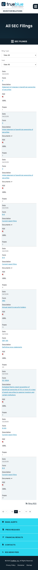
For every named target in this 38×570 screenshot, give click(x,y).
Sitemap (29, 565)
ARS (3, 301)
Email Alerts (11, 522)
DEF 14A (5, 341)
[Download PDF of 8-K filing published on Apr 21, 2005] (3, 231)
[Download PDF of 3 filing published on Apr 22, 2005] (3, 142)
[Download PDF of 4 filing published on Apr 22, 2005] (3, 97)
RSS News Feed (12, 552)
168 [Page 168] (20, 512)
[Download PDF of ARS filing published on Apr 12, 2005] (3, 314)
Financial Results (14, 537)
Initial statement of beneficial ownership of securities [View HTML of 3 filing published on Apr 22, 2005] (17, 131)
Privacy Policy (10, 565)
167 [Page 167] (16, 512)
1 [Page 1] (6, 512)
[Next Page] (30, 511)
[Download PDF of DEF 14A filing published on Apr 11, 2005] (3, 354)
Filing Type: (5, 51)
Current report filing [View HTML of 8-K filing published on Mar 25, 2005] (9, 475)
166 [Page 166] (12, 512)
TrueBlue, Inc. (14, 561)
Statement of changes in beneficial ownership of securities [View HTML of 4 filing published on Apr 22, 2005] (18, 88)
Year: (3, 60)
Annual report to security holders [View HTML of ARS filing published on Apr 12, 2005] (14, 307)
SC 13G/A (5, 380)
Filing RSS (30, 503)
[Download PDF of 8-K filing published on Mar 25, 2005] (3, 485)
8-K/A (4, 428)
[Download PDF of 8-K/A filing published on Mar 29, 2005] (3, 442)
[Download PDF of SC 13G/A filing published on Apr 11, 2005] (3, 402)
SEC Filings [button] (19, 41)
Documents (7, 136)
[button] (35, 6)
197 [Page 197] (26, 512)
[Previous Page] (3, 511)
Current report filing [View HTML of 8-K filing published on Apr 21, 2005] (9, 221)
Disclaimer (21, 565)
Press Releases (12, 529)
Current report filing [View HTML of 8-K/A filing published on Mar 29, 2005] (9, 435)
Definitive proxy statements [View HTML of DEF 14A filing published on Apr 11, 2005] (12, 347)
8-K (3, 214)
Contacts (10, 544)
